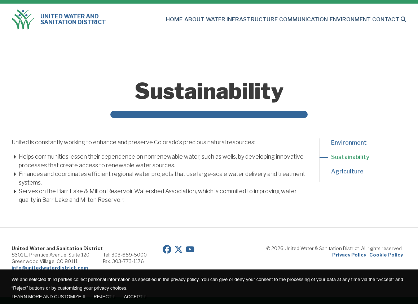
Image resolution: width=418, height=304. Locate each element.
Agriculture (347, 171)
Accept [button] (133, 296)
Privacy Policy (349, 255)
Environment (354, 19)
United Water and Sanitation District (59, 19)
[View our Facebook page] (167, 248)
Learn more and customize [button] (46, 296)
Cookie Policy (386, 255)
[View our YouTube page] (190, 248)
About (212, 19)
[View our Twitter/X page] (178, 248)
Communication (312, 19)
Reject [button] (102, 296)
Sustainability (350, 157)
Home (194, 19)
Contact (386, 19)
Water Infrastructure (255, 19)
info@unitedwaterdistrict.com (50, 268)
